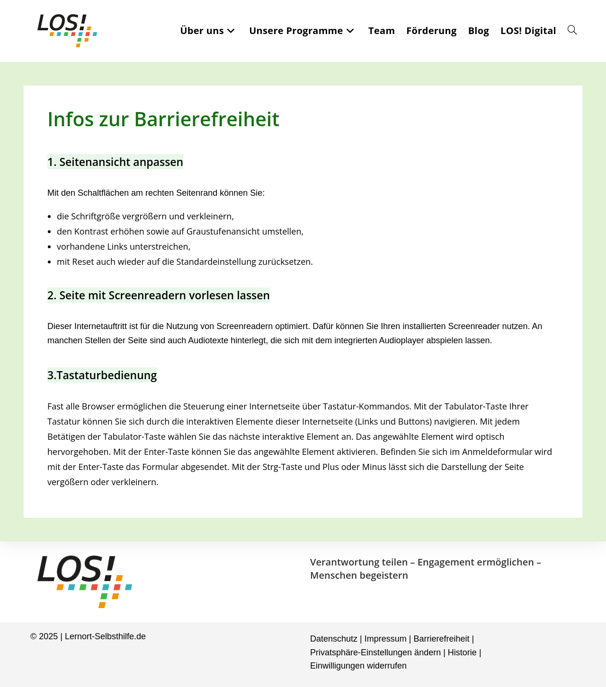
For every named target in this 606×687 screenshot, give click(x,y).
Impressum (386, 639)
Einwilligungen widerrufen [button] (358, 665)
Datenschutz (333, 639)
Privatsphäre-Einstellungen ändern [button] (375, 652)
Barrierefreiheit (441, 639)
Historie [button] (462, 652)
